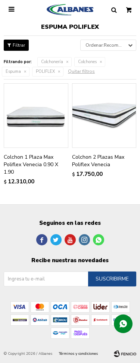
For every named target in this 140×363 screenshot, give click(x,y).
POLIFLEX (45, 71)
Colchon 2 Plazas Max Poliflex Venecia (98, 160)
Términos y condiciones (78, 353)
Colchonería (52, 62)
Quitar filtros (81, 71)
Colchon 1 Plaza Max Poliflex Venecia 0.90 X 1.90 (31, 164)
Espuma (13, 71)
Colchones (87, 62)
